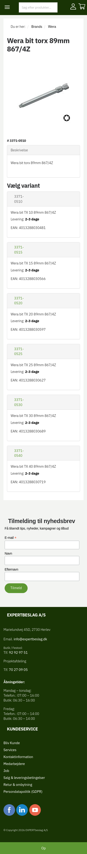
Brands (36, 26)
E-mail (10, 538)
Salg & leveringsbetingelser (24, 777)
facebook (9, 810)
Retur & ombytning (17, 784)
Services (9, 750)
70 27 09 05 (18, 669)
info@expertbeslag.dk (30, 639)
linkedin (22, 810)
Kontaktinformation (18, 757)
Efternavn (11, 569)
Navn (8, 553)
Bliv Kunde (11, 743)
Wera (52, 26)
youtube (35, 810)
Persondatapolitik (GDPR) (22, 791)
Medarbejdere (14, 763)
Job (6, 770)
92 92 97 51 (18, 652)
